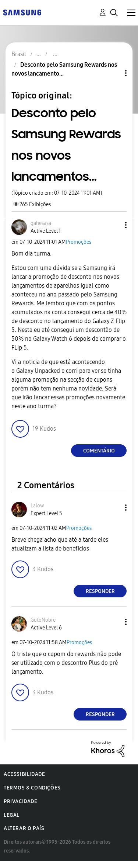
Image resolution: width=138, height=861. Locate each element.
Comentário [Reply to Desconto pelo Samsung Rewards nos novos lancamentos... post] (99, 451)
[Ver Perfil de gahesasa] (41, 223)
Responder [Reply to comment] (100, 591)
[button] (113, 225)
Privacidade (21, 801)
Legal (12, 815)
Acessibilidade (24, 774)
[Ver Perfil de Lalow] (37, 506)
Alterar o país (24, 828)
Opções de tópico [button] (113, 73)
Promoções (78, 242)
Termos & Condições (32, 788)
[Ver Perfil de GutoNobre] (43, 620)
